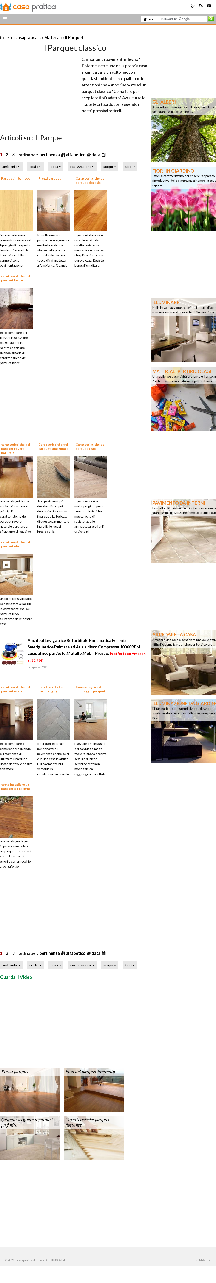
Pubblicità (203, 1260)
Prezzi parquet (49, 178)
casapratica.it (28, 37)
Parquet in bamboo (15, 178)
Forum (150, 19)
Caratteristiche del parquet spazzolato (53, 447)
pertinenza (50, 154)
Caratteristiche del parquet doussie (90, 180)
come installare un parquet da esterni (15, 786)
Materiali (53, 37)
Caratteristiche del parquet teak (90, 447)
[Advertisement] (54, 31)
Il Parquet (74, 37)
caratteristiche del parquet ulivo (15, 544)
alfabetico (76, 154)
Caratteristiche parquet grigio (50, 689)
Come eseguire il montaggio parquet (90, 689)
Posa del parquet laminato (90, 1071)
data (96, 154)
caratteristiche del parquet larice (15, 278)
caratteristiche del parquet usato (15, 689)
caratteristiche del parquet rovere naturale (15, 449)
